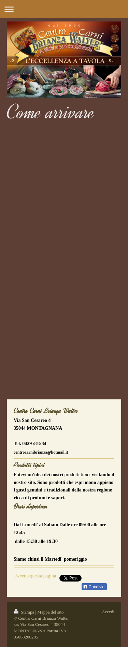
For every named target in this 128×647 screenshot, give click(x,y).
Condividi (94, 587)
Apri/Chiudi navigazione (64, 9)
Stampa (24, 612)
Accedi (108, 611)
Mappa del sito (50, 612)
